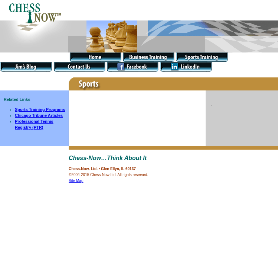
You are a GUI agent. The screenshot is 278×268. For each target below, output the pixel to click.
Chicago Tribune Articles (39, 115)
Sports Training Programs (40, 109)
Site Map (76, 181)
